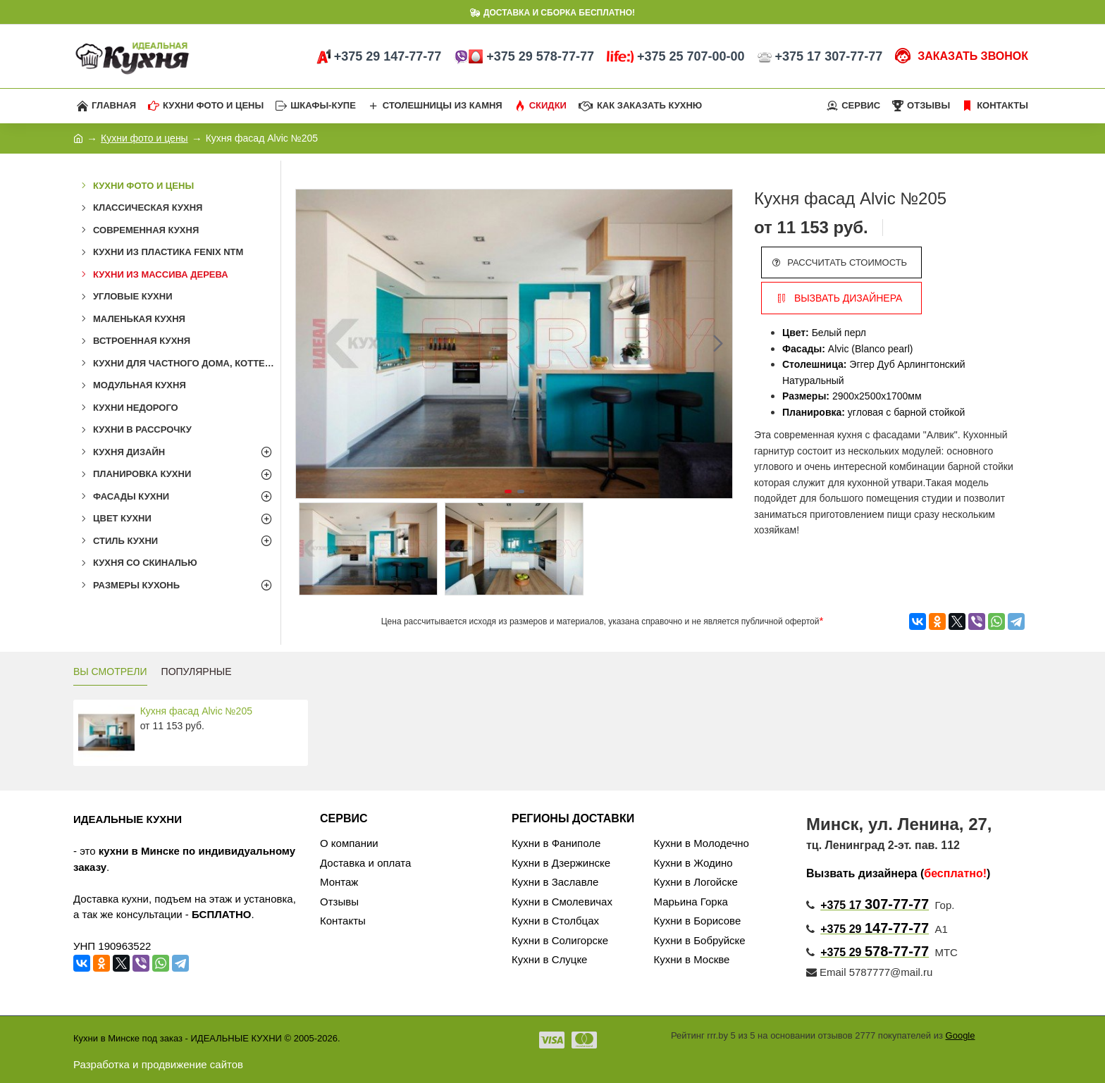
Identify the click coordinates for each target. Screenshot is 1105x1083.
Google (960, 1035)
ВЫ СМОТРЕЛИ (110, 671)
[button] (718, 344)
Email (826, 972)
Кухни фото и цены (144, 138)
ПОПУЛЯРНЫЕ (196, 671)
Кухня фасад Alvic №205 (196, 711)
